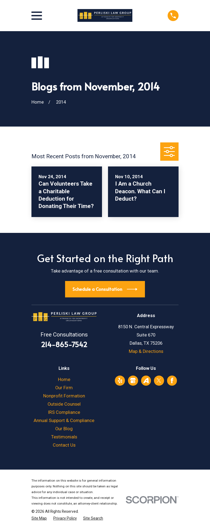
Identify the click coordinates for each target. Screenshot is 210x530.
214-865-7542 (64, 344)
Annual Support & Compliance (64, 420)
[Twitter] (159, 380)
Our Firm (64, 387)
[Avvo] (146, 380)
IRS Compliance (64, 412)
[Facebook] (172, 380)
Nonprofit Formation (64, 396)
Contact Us (64, 445)
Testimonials (64, 437)
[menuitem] (39, 518)
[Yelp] (120, 380)
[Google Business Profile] (133, 380)
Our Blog (64, 428)
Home (64, 379)
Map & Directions (146, 351)
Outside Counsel (64, 404)
